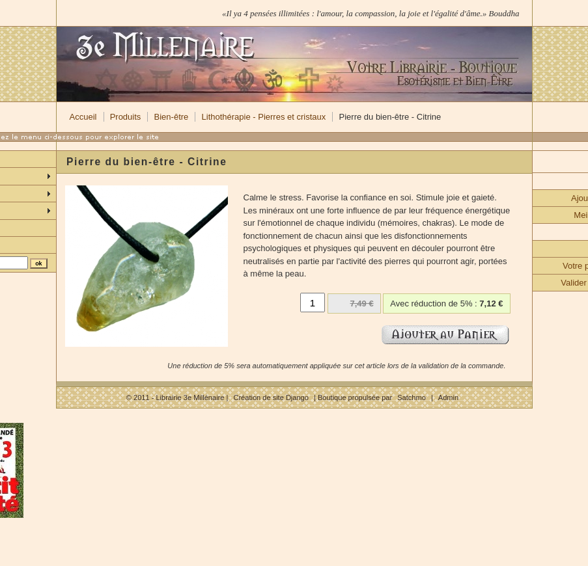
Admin (448, 397)
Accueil (83, 117)
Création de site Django (270, 397)
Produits (125, 117)
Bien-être (171, 117)
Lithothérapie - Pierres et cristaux (264, 117)
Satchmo (411, 397)
